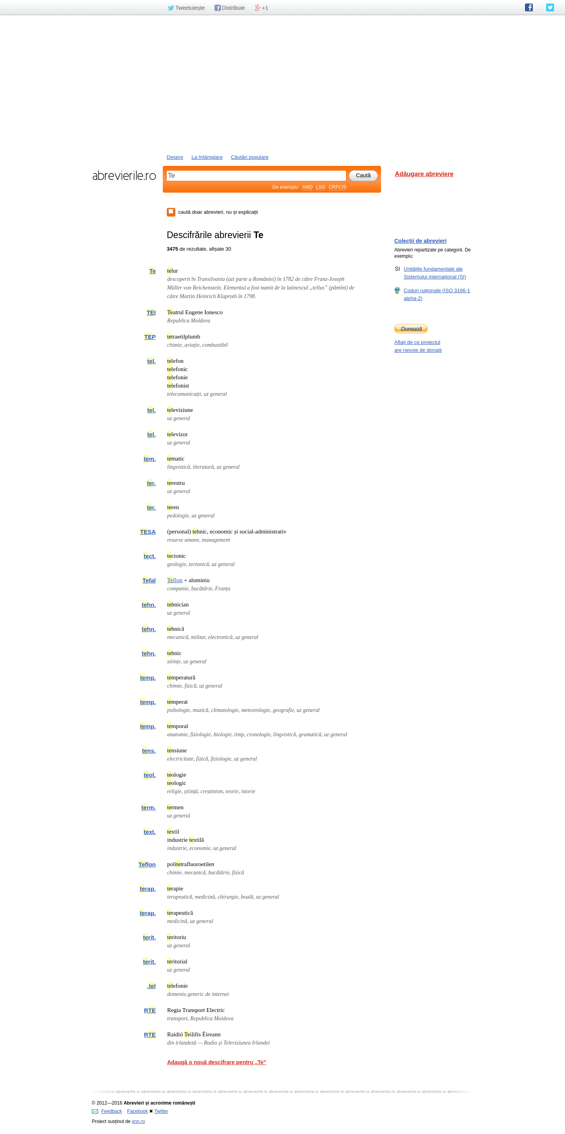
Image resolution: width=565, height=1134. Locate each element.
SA (148, 532)
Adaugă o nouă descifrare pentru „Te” (216, 1062)
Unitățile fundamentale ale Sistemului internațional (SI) (435, 273)
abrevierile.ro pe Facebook (529, 7)
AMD (307, 187)
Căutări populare (249, 157)
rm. (148, 807)
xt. (150, 832)
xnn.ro (138, 1121)
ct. (150, 556)
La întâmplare (207, 157)
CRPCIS (337, 187)
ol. (150, 775)
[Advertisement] (282, 83)
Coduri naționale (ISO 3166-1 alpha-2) (437, 294)
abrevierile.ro (124, 175)
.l (151, 986)
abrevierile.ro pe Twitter (550, 7)
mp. (148, 677)
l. (151, 361)
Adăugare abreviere (424, 174)
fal (149, 580)
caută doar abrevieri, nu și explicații (218, 212)
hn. (149, 605)
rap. (148, 889)
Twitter (161, 1111)
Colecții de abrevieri (420, 241)
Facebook (137, 1111)
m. (150, 459)
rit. (149, 937)
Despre (175, 157)
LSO (320, 187)
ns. (149, 750)
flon (174, 580)
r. (151, 483)
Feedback (107, 1111)
